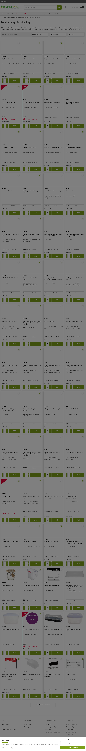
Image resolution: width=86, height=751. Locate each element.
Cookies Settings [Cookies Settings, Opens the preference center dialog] (72, 740)
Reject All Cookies (73, 743)
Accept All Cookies (73, 748)
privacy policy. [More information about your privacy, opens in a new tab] (9, 748)
